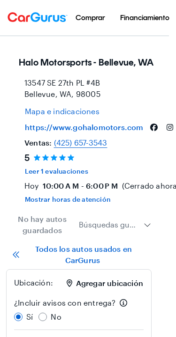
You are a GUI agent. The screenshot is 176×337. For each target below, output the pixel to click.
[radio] (18, 317)
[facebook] (154, 127)
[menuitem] (90, 18)
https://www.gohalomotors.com (84, 127)
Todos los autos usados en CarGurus (72, 254)
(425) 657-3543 (80, 142)
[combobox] (115, 224)
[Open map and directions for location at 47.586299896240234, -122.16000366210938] (62, 111)
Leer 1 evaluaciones (56, 171)
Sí (29, 316)
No (56, 316)
